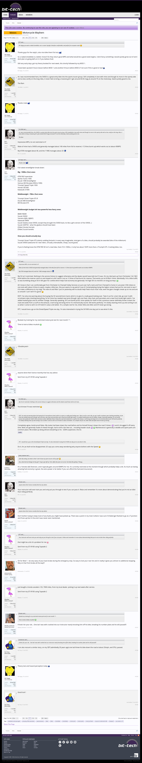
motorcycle (72, 721)
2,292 (14, 60)
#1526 (136, 314)
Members (29, 15)
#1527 (136, 330)
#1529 (136, 383)
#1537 (136, 627)
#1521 (136, 70)
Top (136, 735)
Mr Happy (7, 54)
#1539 (136, 676)
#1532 (136, 494)
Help (129, 735)
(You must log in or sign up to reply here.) (128, 718)
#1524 (136, 153)
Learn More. (79, 28)
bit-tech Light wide (7, 735)
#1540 (136, 704)
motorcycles (80, 721)
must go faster (89, 721)
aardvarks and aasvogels (14, 721)
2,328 (14, 473)
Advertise (6, 749)
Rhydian (7, 332)
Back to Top (7, 752)
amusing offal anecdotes (28, 721)
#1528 (136, 358)
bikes (51, 721)
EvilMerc (7, 468)
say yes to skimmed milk (101, 721)
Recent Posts (15, 18)
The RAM (7, 89)
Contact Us (124, 735)
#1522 (136, 87)
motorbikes (65, 721)
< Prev (13, 38)
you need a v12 (119, 721)
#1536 (136, 597)
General (12, 35)
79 (36, 38)
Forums (13, 15)
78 (33, 38)
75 (23, 38)
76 (26, 38)
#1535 (136, 571)
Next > (46, 38)
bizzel (6, 520)
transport (111, 721)
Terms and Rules (128, 760)
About (5, 743)
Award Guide (7, 744)
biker (46, 721)
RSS (138, 735)
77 (29, 38)
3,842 (14, 631)
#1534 (136, 549)
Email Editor (7, 746)
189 (42, 38)
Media (21, 15)
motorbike (57, 721)
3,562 (14, 579)
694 (14, 338)
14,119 (13, 147)
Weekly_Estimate (9, 625)
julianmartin (8, 573)
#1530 (136, 449)
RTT (21, 35)
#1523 (136, 113)
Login (137, 15)
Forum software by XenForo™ (15, 760)
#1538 (136, 650)
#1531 (136, 472)
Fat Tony (7, 652)
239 (14, 94)
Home (5, 15)
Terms (5, 747)
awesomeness (40, 721)
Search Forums (6, 18)
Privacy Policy (136, 760)
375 (14, 657)
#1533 (136, 521)
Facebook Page (8, 750)
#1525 (136, 252)
